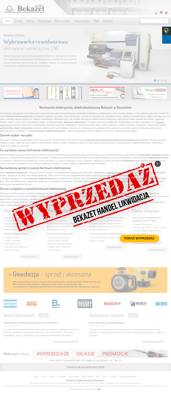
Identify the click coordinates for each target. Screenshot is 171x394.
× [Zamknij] (158, 164)
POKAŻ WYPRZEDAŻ (139, 238)
